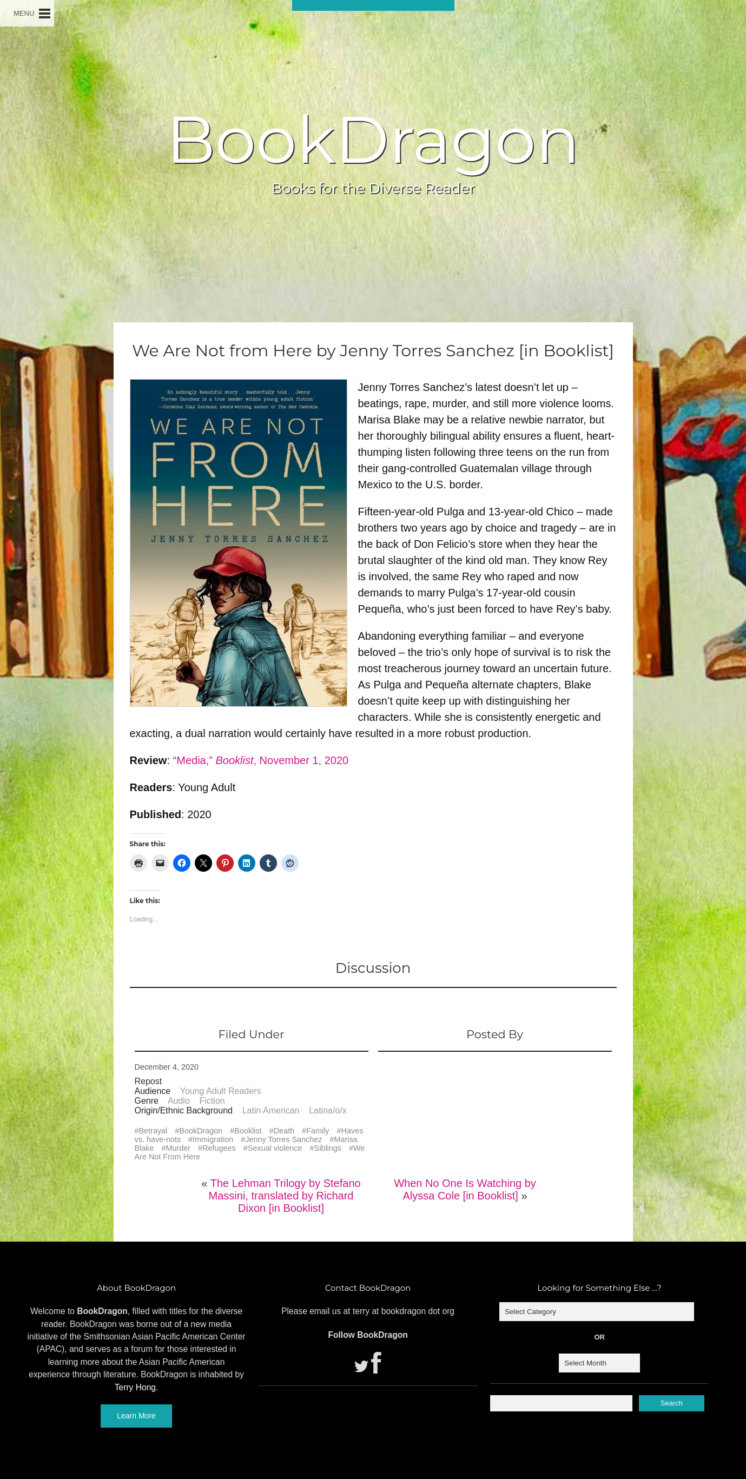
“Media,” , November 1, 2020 (261, 760)
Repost (148, 1081)
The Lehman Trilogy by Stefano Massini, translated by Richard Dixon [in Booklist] (285, 1195)
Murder (178, 1148)
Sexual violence (275, 1148)
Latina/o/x (327, 1110)
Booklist (247, 1130)
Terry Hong (135, 1387)
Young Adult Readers (220, 1091)
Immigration (213, 1139)
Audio (179, 1100)
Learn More (136, 1415)
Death (284, 1130)
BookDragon (372, 139)
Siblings (327, 1148)
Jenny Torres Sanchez (283, 1139)
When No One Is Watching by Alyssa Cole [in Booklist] (465, 1189)
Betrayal (153, 1130)
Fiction (212, 1100)
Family (317, 1130)
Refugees (219, 1148)
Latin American (271, 1110)
